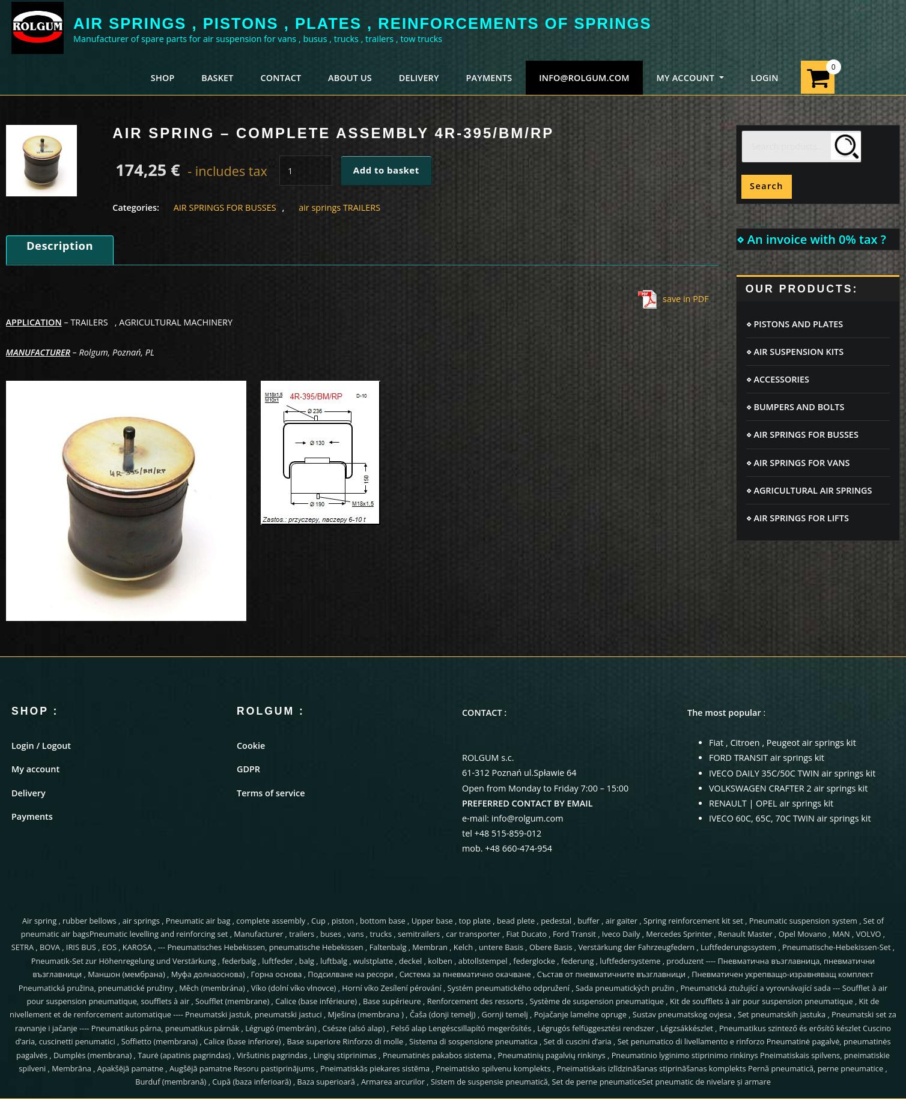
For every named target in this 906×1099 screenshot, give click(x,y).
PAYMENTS (489, 77)
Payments (32, 816)
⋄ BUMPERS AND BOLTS (795, 407)
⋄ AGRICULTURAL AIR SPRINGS (809, 490)
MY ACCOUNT (690, 77)
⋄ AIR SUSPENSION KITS (795, 351)
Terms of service (271, 793)
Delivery (28, 793)
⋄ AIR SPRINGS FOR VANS (798, 462)
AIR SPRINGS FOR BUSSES (225, 207)
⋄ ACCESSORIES (777, 379)
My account (35, 769)
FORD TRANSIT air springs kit (766, 757)
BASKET (217, 77)
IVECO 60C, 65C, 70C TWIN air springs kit (790, 818)
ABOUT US (350, 77)
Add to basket (386, 170)
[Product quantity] (305, 171)
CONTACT (280, 77)
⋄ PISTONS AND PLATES (795, 324)
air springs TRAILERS (339, 207)
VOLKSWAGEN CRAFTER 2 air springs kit (788, 788)
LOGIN (764, 77)
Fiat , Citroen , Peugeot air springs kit (782, 742)
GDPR (248, 769)
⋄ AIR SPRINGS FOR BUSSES (802, 434)
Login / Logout (41, 745)
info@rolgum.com (584, 77)
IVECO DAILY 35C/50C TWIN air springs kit (792, 773)
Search (766, 186)
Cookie (251, 745)
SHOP (163, 77)
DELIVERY (419, 77)
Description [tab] (59, 245)
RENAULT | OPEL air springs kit (771, 803)
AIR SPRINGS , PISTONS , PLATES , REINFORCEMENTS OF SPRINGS (362, 23)
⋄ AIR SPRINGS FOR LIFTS (797, 518)
